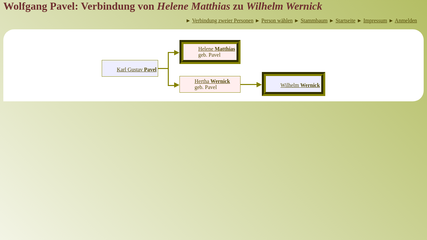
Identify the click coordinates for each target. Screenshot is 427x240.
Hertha (212, 81)
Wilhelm (300, 85)
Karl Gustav (136, 69)
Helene (216, 49)
